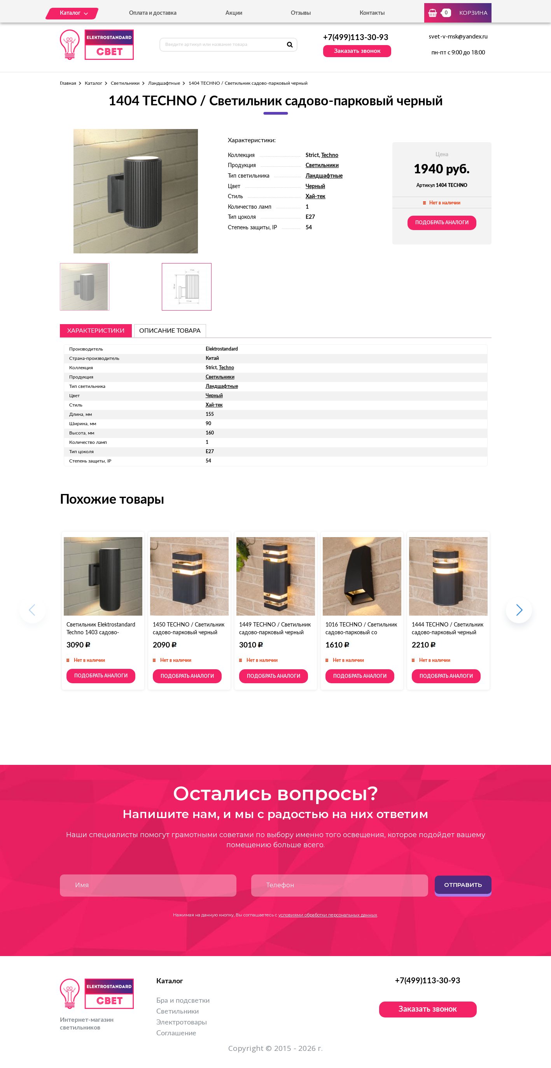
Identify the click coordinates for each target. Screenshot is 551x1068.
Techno (329, 155)
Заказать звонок (357, 51)
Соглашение (176, 1033)
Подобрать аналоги (442, 222)
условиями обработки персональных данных (327, 915)
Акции (234, 13)
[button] (519, 614)
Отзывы (301, 13)
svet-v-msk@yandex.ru (458, 37)
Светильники (125, 83)
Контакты (372, 13)
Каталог (93, 83)
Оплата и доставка (153, 13)
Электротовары (181, 1022)
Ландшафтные (164, 83)
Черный (315, 186)
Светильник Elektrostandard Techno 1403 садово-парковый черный (100, 632)
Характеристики (95, 331)
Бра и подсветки (183, 1000)
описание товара (170, 331)
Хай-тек (315, 196)
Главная (68, 83)
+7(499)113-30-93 (355, 38)
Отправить (463, 884)
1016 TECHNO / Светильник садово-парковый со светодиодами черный (361, 632)
